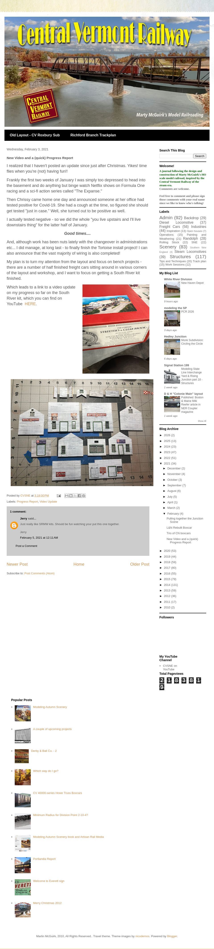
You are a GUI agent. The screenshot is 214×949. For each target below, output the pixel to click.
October (173, 479)
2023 (167, 452)
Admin (166, 217)
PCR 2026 (187, 311)
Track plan (199, 261)
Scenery (167, 246)
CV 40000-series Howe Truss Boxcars (57, 793)
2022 (167, 458)
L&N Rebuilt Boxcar (179, 527)
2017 (167, 567)
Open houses (194, 230)
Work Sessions (175, 264)
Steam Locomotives (190, 252)
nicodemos (142, 936)
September (174, 485)
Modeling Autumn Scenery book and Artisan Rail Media (68, 837)
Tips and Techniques (172, 261)
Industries (198, 227)
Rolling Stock (169, 242)
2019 (167, 556)
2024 (167, 446)
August (172, 491)
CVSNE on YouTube (170, 667)
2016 (167, 573)
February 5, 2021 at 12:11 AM (39, 537)
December (174, 468)
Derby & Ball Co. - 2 (44, 751)
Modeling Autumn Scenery (50, 707)
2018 (167, 562)
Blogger (172, 936)
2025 (167, 441)
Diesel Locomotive (176, 222)
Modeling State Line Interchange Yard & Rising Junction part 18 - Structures (191, 376)
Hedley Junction (175, 336)
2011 (167, 601)
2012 (167, 596)
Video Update (48, 501)
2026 (167, 435)
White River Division (178, 279)
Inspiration (173, 231)
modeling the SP (175, 308)
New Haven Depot (192, 282)
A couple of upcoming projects (52, 729)
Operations (166, 234)
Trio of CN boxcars (179, 533)
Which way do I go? (45, 771)
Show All (202, 421)
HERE (30, 304)
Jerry (23, 518)
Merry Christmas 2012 (47, 903)
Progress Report (27, 501)
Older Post (139, 564)
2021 (167, 463)
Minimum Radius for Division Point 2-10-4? (60, 815)
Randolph (190, 238)
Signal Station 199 (176, 365)
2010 (167, 607)
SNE (194, 242)
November (174, 474)
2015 (167, 579)
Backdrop (191, 218)
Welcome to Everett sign (48, 881)
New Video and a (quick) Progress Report (182, 540)
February (173, 513)
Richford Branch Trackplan (93, 135)
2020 (167, 550)
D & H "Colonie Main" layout (183, 393)
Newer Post (17, 564)
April (170, 502)
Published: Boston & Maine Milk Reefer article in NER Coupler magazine (192, 404)
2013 (167, 590)
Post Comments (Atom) (40, 573)
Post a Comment (26, 546)
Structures (180, 256)
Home (79, 564)
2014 (167, 585)
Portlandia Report (44, 859)
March (171, 507)
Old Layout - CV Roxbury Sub (35, 135)
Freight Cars (169, 227)
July (170, 496)
